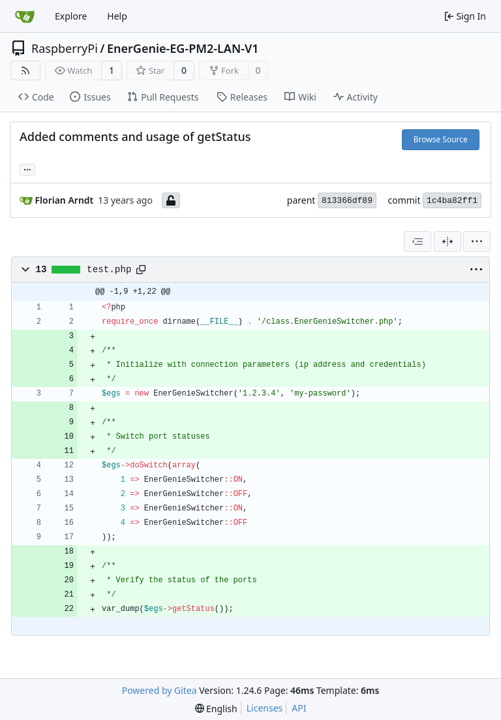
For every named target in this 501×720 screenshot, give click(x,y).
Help (117, 16)
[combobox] (417, 241)
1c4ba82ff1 (452, 201)
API (299, 708)
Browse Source (441, 139)
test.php (109, 269)
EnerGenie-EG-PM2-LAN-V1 (183, 48)
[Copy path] (141, 269)
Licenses (265, 708)
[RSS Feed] (25, 70)
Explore (71, 16)
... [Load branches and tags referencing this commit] (27, 168)
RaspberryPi (64, 48)
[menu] (477, 241)
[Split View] (447, 241)
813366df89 (347, 201)
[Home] (25, 16)
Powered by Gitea (159, 690)
